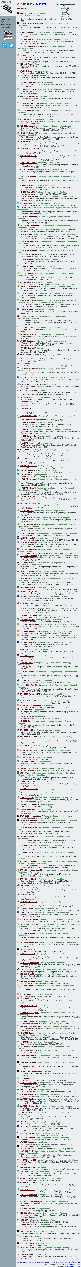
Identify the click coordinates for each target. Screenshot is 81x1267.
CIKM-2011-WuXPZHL (28, 422)
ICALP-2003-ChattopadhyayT (31, 816)
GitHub (78, 1266)
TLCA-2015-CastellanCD (29, 75)
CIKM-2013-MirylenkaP (29, 196)
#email (59, 103)
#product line (64, 902)
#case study (40, 578)
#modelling (42, 163)
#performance (53, 250)
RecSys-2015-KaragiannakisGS (32, 46)
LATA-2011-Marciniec (28, 364)
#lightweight (60, 542)
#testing (35, 318)
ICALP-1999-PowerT (27, 949)
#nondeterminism (45, 436)
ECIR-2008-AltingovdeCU (29, 624)
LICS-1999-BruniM (27, 974)
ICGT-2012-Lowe (26, 208)
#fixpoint (54, 377)
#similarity (44, 75)
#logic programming (67, 1151)
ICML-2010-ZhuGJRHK (28, 504)
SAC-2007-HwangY (27, 680)
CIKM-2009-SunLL (27, 578)
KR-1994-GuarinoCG (27, 1122)
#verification (23, 838)
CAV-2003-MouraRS (27, 836)
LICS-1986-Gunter (26, 1236)
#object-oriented (36, 1115)
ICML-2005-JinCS (26, 730)
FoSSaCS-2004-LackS (28, 757)
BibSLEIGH (76, 1262)
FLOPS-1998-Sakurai (28, 999)
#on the (42, 250)
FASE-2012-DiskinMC (28, 203)
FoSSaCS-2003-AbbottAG (29, 805)
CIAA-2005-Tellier (27, 717)
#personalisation (59, 852)
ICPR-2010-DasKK (27, 511)
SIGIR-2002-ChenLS (27, 895)
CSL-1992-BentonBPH (28, 1160)
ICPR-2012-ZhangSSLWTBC (30, 286)
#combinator (39, 1231)
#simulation (55, 327)
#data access (44, 156)
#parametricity (32, 888)
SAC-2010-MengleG (27, 538)
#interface (53, 1033)
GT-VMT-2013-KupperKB (29, 185)
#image (68, 110)
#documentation (63, 225)
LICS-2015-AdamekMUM (29, 60)
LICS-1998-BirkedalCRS (29, 1022)
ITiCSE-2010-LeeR (27, 450)
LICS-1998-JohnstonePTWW (30, 1026)
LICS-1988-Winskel (27, 1213)
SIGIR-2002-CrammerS (28, 902)
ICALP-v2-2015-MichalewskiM (31, 23)
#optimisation (59, 511)
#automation (50, 46)
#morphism (57, 620)
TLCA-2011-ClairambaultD (30, 443)
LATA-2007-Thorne (27, 656)
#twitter (21, 219)
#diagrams (58, 1224)
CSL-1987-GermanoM (28, 1224)
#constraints (46, 1013)
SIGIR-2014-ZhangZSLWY (29, 149)
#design (44, 96)
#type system (47, 82)
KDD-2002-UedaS (26, 886)
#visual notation (24, 243)
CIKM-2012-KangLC (27, 259)
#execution (50, 1231)
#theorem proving (56, 302)
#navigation (44, 196)
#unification (62, 1126)
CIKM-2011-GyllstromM (29, 402)
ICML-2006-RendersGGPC (30, 694)
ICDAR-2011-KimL (26, 309)
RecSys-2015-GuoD (27, 39)
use (64, 10)
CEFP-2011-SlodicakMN (29, 368)
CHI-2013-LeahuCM (27, 192)
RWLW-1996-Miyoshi (28, 1055)
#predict (56, 259)
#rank (76, 416)
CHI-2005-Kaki (25, 721)
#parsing (51, 1126)
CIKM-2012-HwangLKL (28, 250)
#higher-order (50, 23)
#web (38, 15)
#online (44, 149)
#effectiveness (55, 234)
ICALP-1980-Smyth (27, 1243)
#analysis (44, 789)
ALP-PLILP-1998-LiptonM (29, 1013)
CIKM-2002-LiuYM (27, 852)
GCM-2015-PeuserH (27, 32)
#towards (67, 429)
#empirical (60, 861)
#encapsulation (60, 1013)
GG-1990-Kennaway (27, 1190)
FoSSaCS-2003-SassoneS (29, 809)
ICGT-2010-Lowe (26, 475)
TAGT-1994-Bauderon (28, 1099)
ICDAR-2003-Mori (27, 798)
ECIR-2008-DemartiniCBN (30, 631)
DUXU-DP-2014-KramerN (29, 96)
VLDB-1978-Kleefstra (28, 1254)
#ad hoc (42, 592)
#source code (32, 1153)
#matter (63, 192)
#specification (47, 926)
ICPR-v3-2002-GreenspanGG (31, 870)
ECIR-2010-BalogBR (27, 497)
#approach (40, 39)
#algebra (42, 176)
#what (54, 571)
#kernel (70, 286)
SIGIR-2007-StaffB (27, 672)
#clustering (29, 15)
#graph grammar (63, 208)
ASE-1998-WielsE (26, 985)
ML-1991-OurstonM (27, 1183)
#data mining (70, 773)
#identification (41, 309)
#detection (38, 282)
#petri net (65, 1137)
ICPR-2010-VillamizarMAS (30, 525)
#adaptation (40, 119)
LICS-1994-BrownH (27, 1133)
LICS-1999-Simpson (27, 981)
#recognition (55, 163)
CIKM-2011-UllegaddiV (28, 416)
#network (55, 196)
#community (38, 409)
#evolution (54, 635)
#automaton (54, 176)
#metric (55, 170)
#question (65, 170)
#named (73, 685)
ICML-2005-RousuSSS (28, 737)
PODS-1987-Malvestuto (29, 1220)
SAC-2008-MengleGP (28, 642)
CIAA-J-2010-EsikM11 (28, 327)
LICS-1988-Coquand (27, 1209)
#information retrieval (43, 730)
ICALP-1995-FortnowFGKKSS (31, 1071)
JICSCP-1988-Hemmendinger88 (32, 1202)
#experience (61, 316)
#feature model (61, 685)
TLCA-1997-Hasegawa (28, 1046)
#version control (71, 556)
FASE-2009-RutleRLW (28, 556)
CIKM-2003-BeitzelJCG (28, 827)
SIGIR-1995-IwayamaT (28, 1083)
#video (73, 798)
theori (64, 14)
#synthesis (70, 89)
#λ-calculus (22, 1048)
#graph (69, 32)
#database (55, 1113)
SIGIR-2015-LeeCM (27, 55)
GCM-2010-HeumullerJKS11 (30, 384)
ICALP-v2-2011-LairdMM (29, 355)
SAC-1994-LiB (25, 1126)
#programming (24, 370)
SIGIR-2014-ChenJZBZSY (29, 142)
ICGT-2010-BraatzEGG (28, 466)
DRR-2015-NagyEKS (27, 13)
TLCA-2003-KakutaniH (28, 845)
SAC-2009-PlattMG (27, 596)
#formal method (56, 556)
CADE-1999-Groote (27, 970)
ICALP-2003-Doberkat (28, 820)
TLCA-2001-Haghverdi (28, 933)
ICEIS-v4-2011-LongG (28, 397)
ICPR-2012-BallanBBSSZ (29, 273)
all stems (40, 3)
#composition (58, 32)
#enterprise (61, 924)
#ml (37, 1147)
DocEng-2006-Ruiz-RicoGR (30, 685)
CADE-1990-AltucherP (28, 1195)
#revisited (62, 1160)
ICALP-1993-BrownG (27, 1137)
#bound (53, 459)
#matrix (21, 178)
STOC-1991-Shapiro (27, 1171)
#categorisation (47, 694)
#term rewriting (41, 71)
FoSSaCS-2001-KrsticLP (29, 919)
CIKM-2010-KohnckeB (28, 479)
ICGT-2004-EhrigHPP (28, 761)
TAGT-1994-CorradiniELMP (30, 1106)
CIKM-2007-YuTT (26, 663)
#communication (43, 608)
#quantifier (22, 25)
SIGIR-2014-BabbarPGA (29, 133)
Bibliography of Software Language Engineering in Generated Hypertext (44, 1262)
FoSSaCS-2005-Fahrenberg (30, 705)
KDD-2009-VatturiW (28, 587)
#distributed (70, 133)
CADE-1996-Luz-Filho (28, 1062)
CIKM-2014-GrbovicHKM (29, 103)
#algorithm (39, 450)
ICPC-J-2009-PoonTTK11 (29, 316)
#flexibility (22, 1115)
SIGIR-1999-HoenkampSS (29, 963)
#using (32, 227)
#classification (65, 126)
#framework (49, 208)
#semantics (72, 156)
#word (43, 390)
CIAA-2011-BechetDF (28, 348)
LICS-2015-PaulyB (27, 64)
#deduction (51, 970)
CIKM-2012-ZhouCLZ (28, 266)
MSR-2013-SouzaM (27, 170)
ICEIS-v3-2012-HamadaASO (30, 225)
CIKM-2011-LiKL (26, 409)
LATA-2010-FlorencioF (28, 459)
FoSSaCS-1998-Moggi (28, 994)
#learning (22, 112)
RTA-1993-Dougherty (28, 1142)
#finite (47, 656)
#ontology (67, 663)
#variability (56, 1178)
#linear (58, 933)
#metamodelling (58, 156)
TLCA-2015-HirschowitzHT (30, 82)
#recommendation (25, 48)
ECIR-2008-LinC (26, 635)
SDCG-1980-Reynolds (28, 1248)
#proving (43, 302)
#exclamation (23, 956)
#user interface (60, 341)
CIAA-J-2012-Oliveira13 (29, 176)
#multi (50, 119)
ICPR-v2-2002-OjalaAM (29, 861)
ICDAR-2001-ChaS (27, 912)
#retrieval (61, 768)
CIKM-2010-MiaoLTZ (28, 488)
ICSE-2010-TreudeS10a (28, 542)
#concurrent (57, 1171)
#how (67, 103)
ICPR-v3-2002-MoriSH (28, 879)
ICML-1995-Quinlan (27, 1078)
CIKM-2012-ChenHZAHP (29, 241)
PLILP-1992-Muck (26, 1151)
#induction (49, 836)
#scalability (32, 135)
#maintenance (68, 293)
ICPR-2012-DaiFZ (26, 282)
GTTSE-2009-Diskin (27, 603)
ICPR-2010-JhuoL (26, 518)
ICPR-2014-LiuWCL (27, 110)
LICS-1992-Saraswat (28, 1167)
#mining (49, 282)
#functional (60, 368)
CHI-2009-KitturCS (27, 571)
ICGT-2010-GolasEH (27, 470)
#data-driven (55, 293)
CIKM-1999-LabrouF (27, 954)
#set (37, 64)
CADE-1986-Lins (26, 1231)
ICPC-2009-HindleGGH (28, 563)
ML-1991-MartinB (26, 1178)
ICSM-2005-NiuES (27, 710)
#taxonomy (22, 227)
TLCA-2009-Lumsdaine (29, 615)
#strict (40, 348)
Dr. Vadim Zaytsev (74, 1264)
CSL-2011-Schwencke (28, 436)
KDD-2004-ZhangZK (27, 773)
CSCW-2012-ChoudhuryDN (30, 217)
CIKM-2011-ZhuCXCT (28, 429)
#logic (61, 23)
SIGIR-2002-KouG (26, 908)
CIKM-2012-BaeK (26, 234)
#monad (69, 23)
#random (35, 527)
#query (57, 203)
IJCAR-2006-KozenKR (28, 701)
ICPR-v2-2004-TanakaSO (29, 768)
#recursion (59, 436)
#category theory (43, 32)
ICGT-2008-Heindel (27, 620)
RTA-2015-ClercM (26, 71)
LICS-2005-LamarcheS (28, 746)
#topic (64, 196)
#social (33, 275)
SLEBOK (70, 1266)
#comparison (70, 1083)
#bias (49, 39)
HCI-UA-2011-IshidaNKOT (29, 390)
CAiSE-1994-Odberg (27, 1113)
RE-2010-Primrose (27, 533)
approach (64, 16)
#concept (41, 422)
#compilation (51, 1202)
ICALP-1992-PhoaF (27, 1147)
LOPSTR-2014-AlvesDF (28, 156)
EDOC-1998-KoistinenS (28, 1006)
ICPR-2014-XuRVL (26, 119)
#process (69, 919)
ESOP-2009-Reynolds (28, 549)
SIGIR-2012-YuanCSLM (28, 293)
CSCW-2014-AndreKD (28, 89)
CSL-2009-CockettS (27, 608)
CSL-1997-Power (26, 1042)
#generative (61, 273)
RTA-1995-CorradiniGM (29, 1094)
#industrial (60, 942)
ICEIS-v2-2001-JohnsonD (29, 924)
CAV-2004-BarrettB (27, 782)
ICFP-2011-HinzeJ (26, 377)
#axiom (39, 981)
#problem (65, 608)
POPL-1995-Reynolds (28, 1090)
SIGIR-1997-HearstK (27, 1033)
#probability (73, 820)
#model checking (63, 836)
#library (52, 309)
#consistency (63, 459)
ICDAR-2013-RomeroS (28, 163)
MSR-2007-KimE (26, 649)
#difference (61, 355)
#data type (71, 300)
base (64, 12)
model (63, 8)
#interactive (41, 1033)
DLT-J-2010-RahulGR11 (28, 334)
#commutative (66, 816)
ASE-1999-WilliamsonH (29, 942)
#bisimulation (46, 809)
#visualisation (34, 452)
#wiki (72, 196)
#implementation (43, 782)
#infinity (73, 1099)
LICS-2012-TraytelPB (28, 300)
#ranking (21, 135)
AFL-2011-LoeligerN (27, 341)
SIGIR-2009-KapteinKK (28, 592)
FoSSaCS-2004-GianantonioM (31, 750)
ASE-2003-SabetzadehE (29, 789)
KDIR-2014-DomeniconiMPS (31, 126)
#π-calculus (56, 974)
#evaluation (55, 663)
